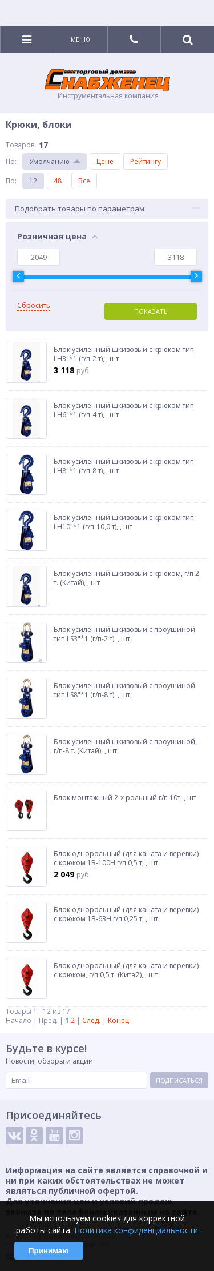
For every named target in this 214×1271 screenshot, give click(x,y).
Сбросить (33, 305)
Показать (151, 311)
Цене (105, 161)
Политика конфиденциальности (136, 1230)
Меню (80, 39)
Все (84, 181)
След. (91, 1020)
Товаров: (21, 145)
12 (33, 181)
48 (58, 181)
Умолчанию (49, 161)
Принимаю (49, 1250)
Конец (118, 1020)
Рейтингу (145, 161)
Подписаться (179, 1080)
